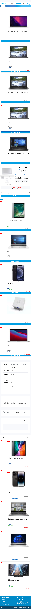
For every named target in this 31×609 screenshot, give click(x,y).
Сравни (26, 171)
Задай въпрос (25, 170)
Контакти (3, 599)
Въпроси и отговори (24, 365)
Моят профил (23, 3)
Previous (1, 192)
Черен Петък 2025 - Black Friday (6, 604)
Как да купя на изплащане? (6, 601)
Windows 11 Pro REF (11, 192)
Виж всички (28, 437)
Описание (13, 364)
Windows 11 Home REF (5, 192)
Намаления (2, 198)
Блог (3, 603)
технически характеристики (19, 169)
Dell (11, 390)
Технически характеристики (6, 365)
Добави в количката (15, 71)
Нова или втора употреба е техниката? (10, 424)
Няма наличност (15, 195)
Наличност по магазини (18, 365)
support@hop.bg (22, 603)
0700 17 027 (20, 599)
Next (29, 192)
